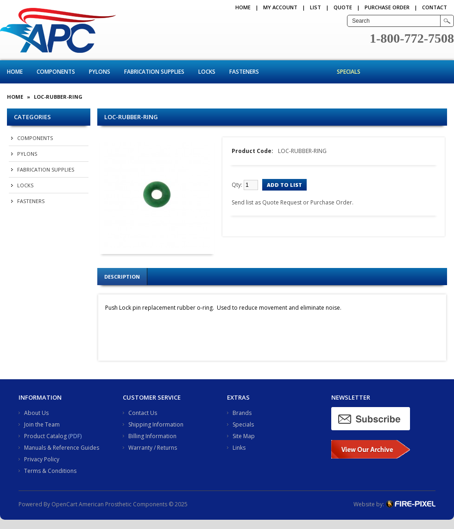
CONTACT (434, 7)
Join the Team (42, 424)
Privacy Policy (41, 459)
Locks (206, 72)
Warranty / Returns (152, 448)
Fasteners (244, 72)
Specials (348, 72)
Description (122, 276)
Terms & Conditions (50, 471)
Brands (242, 413)
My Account (280, 7)
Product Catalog (45, 436)
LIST (315, 7)
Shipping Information (155, 424)
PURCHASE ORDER (387, 7)
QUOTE (343, 7)
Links (239, 448)
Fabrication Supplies (154, 72)
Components (56, 72)
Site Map (244, 436)
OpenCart (64, 504)
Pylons (99, 72)
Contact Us (142, 413)
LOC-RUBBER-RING (58, 96)
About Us (36, 413)
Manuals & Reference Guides (61, 448)
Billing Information (152, 436)
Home (243, 7)
